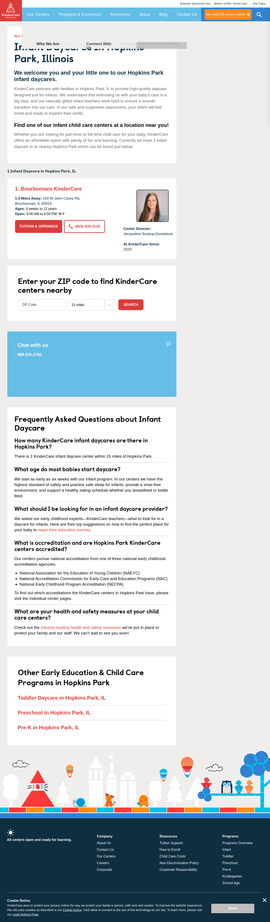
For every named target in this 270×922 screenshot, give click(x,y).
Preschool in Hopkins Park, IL (54, 713)
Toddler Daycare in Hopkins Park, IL (62, 698)
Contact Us (187, 14)
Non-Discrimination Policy (179, 863)
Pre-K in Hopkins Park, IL (49, 727)
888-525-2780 (30, 354)
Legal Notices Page (25, 914)
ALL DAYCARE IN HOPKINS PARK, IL (68, 36)
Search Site (259, 16)
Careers (103, 863)
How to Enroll (170, 849)
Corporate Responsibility (178, 869)
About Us (104, 843)
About (144, 14)
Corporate (104, 869)
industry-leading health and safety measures (81, 627)
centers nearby (225, 14)
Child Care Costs (173, 856)
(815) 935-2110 (84, 226)
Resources (120, 14)
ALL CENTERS (25, 36)
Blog (163, 14)
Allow (232, 908)
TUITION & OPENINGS (38, 226)
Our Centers (38, 14)
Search (131, 304)
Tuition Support (171, 843)
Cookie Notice (72, 910)
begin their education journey (64, 530)
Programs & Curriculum (80, 14)
